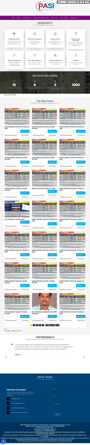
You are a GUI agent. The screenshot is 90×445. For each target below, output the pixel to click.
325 (47, 325)
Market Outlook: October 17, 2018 (43, 188)
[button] (3, 442)
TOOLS (19, 17)
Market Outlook (16, 330)
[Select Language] (62, 2)
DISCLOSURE (64, 17)
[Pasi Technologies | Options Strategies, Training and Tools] (45, 11)
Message (56, 406)
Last (57, 325)
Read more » (24, 131)
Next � (52, 325)
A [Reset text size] (83, 2)
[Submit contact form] (57, 414)
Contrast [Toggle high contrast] (87, 2)
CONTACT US (74, 17)
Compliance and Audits (41, 17)
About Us (54, 17)
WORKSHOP (26, 17)
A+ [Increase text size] (77, 2)
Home (13, 17)
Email (55, 398)
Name (55, 391)
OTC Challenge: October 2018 (15, 219)
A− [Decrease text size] (80, 2)
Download (7, 330)
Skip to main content (72, 2)
